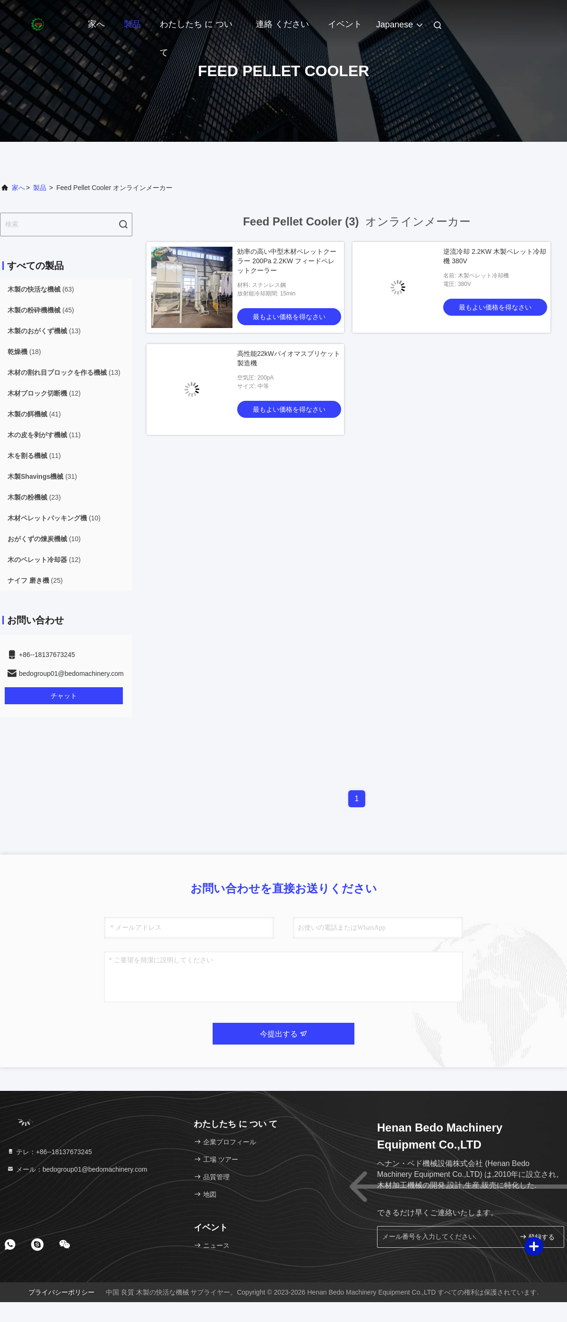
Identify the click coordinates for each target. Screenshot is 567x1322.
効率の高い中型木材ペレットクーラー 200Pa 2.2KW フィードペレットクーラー (286, 261)
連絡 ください (282, 24)
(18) (24, 351)
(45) (41, 310)
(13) (44, 331)
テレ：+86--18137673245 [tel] (49, 1152)
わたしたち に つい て (196, 28)
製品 (132, 24)
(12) (44, 393)
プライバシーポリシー (61, 1292)
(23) (34, 497)
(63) (41, 289)
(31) (42, 476)
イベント (345, 24)
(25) (35, 580)
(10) (54, 518)
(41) (34, 414)
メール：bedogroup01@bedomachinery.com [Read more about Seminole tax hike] (77, 1169)
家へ (96, 24)
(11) (44, 435)
